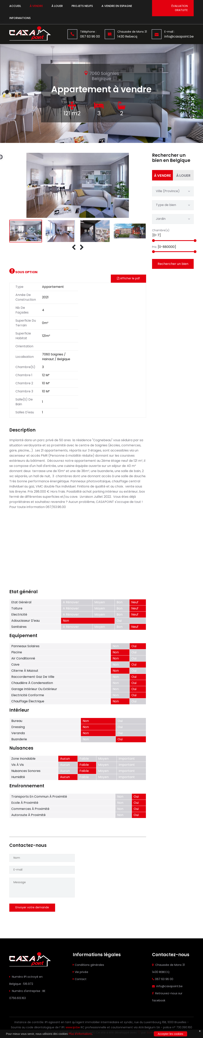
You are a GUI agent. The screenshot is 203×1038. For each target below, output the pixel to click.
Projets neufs (82, 6)
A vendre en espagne (117, 6)
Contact (80, 979)
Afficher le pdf (128, 278)
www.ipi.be (73, 1027)
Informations (20, 18)
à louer (57, 6)
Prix (154, 247)
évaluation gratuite (179, 8)
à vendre (36, 6)
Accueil (15, 6)
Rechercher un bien (173, 264)
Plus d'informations (80, 1033)
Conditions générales (89, 965)
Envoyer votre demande (32, 907)
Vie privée (81, 972)
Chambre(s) (160, 230)
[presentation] (74, 247)
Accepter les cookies (170, 1033)
